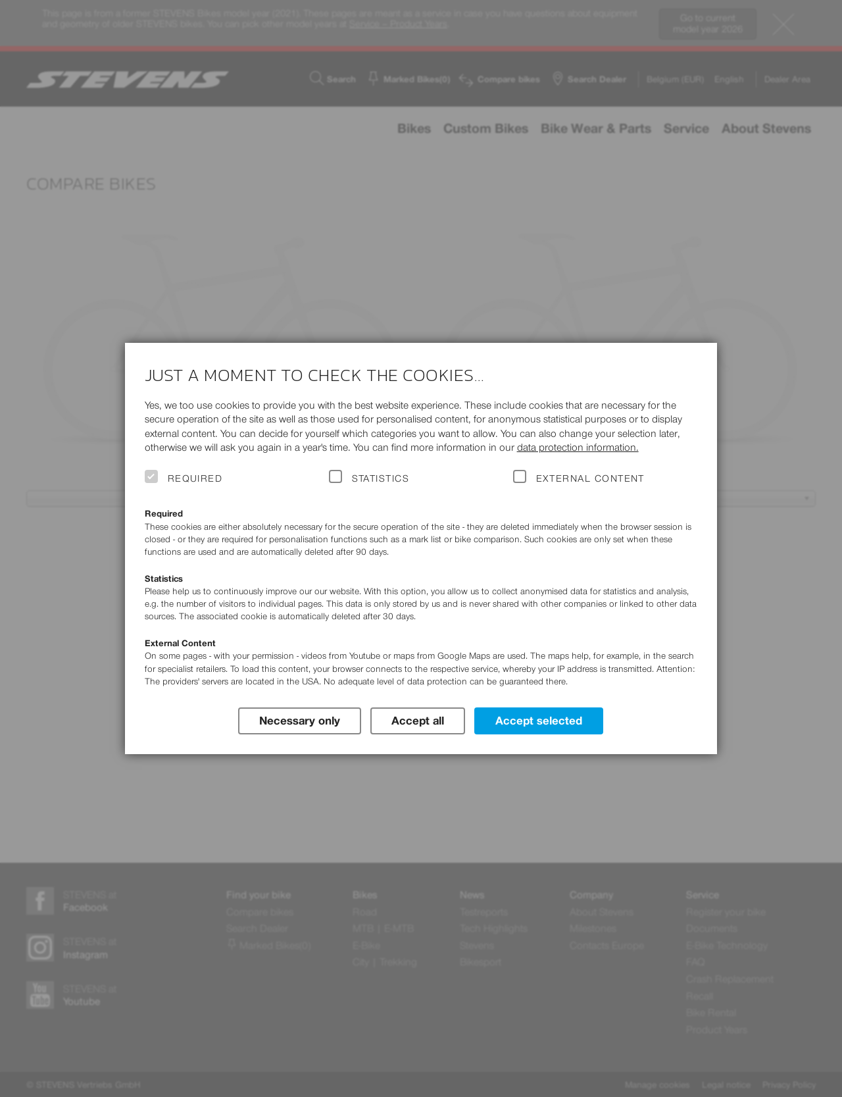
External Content (590, 478)
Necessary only (299, 720)
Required (195, 478)
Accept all (417, 720)
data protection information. (578, 447)
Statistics (381, 478)
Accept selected (538, 720)
